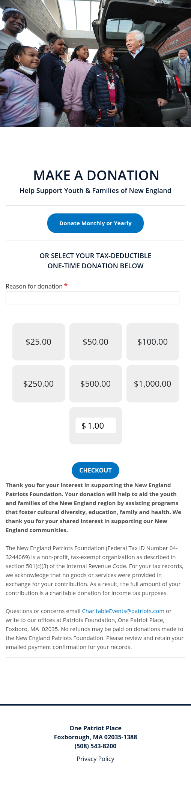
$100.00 (152, 341)
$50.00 (95, 341)
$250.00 (38, 383)
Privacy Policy (95, 759)
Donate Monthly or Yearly (95, 223)
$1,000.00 (152, 383)
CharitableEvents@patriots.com (123, 611)
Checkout (95, 470)
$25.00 (38, 341)
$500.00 (95, 383)
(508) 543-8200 (96, 746)
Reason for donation (34, 286)
